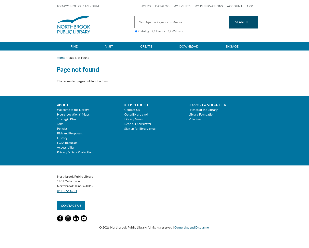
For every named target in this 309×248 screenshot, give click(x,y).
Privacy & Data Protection (74, 152)
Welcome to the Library (73, 109)
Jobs (60, 124)
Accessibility (65, 147)
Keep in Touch (136, 105)
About (63, 105)
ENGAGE (231, 46)
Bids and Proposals (70, 133)
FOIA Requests (67, 142)
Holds (146, 6)
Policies (62, 128)
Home (61, 57)
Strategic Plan (66, 119)
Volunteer (195, 119)
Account (235, 6)
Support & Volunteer (207, 105)
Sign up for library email (140, 128)
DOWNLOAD (188, 46)
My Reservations (209, 6)
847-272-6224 (67, 190)
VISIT (109, 46)
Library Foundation (201, 114)
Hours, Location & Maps (73, 114)
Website (177, 31)
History (62, 138)
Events (160, 31)
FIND (74, 46)
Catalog (162, 6)
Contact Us (132, 109)
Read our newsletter (137, 124)
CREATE (146, 46)
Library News (133, 119)
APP (250, 6)
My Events (182, 6)
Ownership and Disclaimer (192, 227)
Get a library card (136, 114)
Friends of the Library (203, 109)
